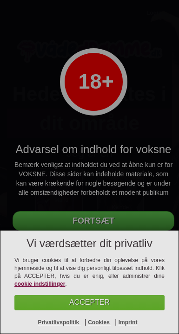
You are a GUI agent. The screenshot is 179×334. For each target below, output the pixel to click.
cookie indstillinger (39, 284)
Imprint (128, 322)
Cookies (99, 322)
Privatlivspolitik (59, 322)
